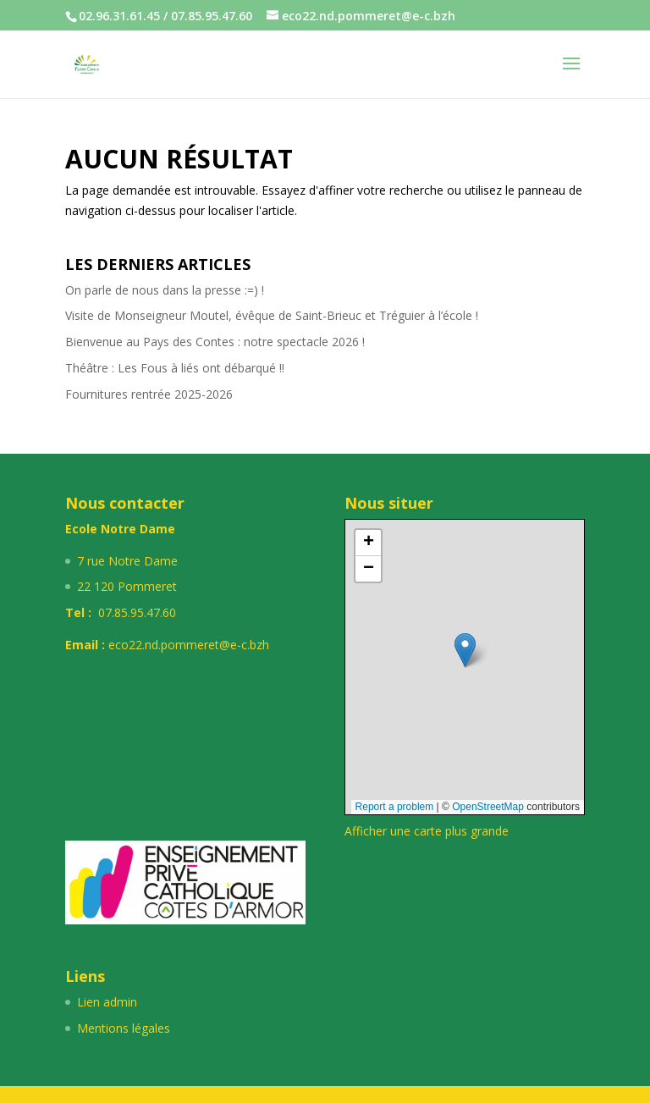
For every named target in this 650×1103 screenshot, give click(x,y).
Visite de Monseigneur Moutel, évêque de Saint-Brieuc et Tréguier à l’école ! (271, 315)
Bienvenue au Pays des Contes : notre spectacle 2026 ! (215, 342)
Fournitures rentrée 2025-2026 (149, 394)
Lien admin (107, 1002)
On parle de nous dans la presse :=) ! (164, 290)
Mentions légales (123, 1028)
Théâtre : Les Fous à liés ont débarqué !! (174, 368)
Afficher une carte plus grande (426, 831)
